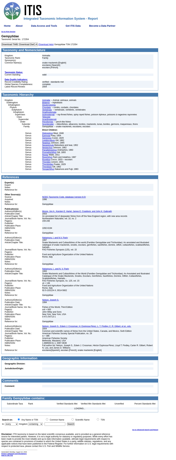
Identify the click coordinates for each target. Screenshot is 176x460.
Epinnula (46, 135)
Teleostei (46, 117)
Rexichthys (47, 157)
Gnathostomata (49, 112)
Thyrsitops (47, 167)
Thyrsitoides (47, 164)
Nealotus (46, 143)
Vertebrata (47, 110)
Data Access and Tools (44, 25)
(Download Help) (46, 44)
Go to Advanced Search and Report (145, 430)
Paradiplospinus (49, 150)
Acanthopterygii (49, 119)
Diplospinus (47, 133)
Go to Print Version (8, 31)
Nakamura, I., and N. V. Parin (55, 269)
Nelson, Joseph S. (50, 300)
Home (7, 25)
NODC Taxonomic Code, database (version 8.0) (64, 197)
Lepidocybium (48, 140)
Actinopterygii (48, 114)
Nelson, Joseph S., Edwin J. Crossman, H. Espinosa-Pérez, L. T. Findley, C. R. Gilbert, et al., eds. (86, 326)
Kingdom (23, 424)
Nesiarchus (47, 147)
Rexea (45, 155)
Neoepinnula (48, 145)
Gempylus (46, 138)
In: (3, 424)
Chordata (46, 107)
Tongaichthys (48, 169)
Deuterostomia (49, 105)
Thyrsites (46, 162)
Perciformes (47, 122)
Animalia (46, 100)
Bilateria (46, 102)
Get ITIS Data (73, 25)
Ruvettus (46, 159)
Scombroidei (48, 124)
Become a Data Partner (102, 25)
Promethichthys (49, 152)
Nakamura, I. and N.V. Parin (55, 237)
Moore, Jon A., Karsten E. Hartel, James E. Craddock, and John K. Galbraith (77, 211)
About (19, 25)
